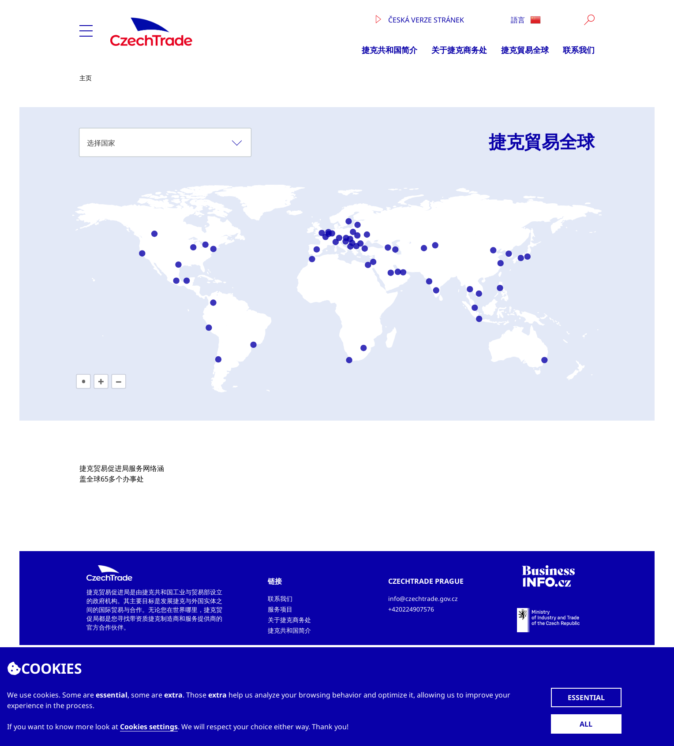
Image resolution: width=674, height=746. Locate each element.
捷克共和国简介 (389, 50)
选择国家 (101, 143)
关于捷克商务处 (459, 50)
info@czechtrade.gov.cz (423, 598)
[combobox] (165, 142)
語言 (526, 20)
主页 (85, 78)
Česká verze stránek (420, 20)
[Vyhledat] (589, 20)
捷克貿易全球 (525, 50)
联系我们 (579, 50)
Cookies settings (149, 726)
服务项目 (280, 609)
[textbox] (165, 142)
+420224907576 (411, 609)
